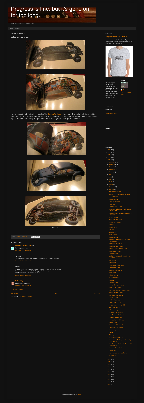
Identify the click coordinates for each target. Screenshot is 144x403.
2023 (109, 157)
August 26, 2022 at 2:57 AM (23, 285)
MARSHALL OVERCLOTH (23, 245)
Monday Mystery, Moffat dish (117, 305)
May (110, 179)
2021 (109, 359)
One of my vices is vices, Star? (117, 315)
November (112, 164)
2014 (109, 376)
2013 (109, 379)
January (111, 189)
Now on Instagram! (14, 28)
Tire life (111, 332)
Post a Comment (18, 289)
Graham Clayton (20, 281)
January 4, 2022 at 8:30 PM (23, 250)
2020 (109, 362)
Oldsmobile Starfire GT (115, 243)
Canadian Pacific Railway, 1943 (118, 248)
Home (55, 293)
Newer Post (14, 293)
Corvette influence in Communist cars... (120, 348)
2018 (109, 366)
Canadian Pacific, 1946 (115, 270)
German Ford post (55, 114)
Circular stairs (113, 227)
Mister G (125, 90)
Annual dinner (113, 232)
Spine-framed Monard (115, 251)
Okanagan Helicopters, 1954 (117, 295)
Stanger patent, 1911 (115, 302)
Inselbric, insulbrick (114, 300)
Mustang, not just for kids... (116, 265)
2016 (109, 371)
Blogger (80, 394)
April (110, 182)
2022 (109, 160)
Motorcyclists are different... (116, 320)
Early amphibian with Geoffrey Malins (119, 194)
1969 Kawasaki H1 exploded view (118, 353)
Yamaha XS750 (113, 297)
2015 (109, 374)
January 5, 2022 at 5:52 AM (23, 275)
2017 (109, 369)
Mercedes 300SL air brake (116, 325)
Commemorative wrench (116, 327)
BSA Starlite (112, 260)
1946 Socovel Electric (115, 222)
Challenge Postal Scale (115, 206)
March (111, 184)
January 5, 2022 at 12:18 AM (23, 261)
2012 (109, 381)
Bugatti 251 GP (113, 224)
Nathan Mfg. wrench (114, 307)
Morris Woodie (113, 234)
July (110, 174)
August (111, 172)
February (112, 187)
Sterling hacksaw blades (116, 246)
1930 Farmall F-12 (114, 272)
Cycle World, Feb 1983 (115, 317)
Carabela (111, 229)
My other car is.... (114, 355)
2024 (109, 155)
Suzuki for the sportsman (116, 312)
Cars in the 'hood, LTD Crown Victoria (119, 290)
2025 (109, 152)
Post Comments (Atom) (25, 296)
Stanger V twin (113, 322)
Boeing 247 (112, 280)
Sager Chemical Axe (114, 201)
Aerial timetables (113, 282)
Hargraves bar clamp (115, 191)
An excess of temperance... (116, 337)
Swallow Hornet (113, 217)
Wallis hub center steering (116, 292)
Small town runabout (114, 267)
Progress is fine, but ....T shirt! (116, 36)
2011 (109, 384)
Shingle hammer (113, 253)
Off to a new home (114, 277)
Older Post (96, 293)
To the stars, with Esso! (115, 219)
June (110, 177)
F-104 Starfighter (113, 196)
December (112, 162)
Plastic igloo (112, 204)
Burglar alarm (112, 262)
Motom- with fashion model (116, 285)
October (111, 167)
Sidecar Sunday (113, 199)
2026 (109, 150)
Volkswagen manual (114, 335)
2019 (109, 364)
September (112, 169)
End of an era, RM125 (115, 287)
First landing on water (115, 330)
